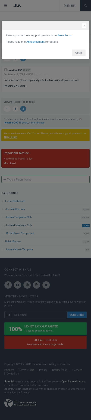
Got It (78, 52)
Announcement (35, 41)
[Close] (84, 25)
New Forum (65, 35)
